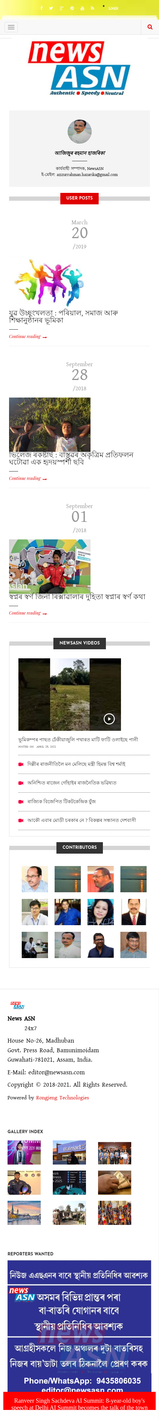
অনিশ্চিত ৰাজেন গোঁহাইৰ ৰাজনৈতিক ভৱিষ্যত (71, 782)
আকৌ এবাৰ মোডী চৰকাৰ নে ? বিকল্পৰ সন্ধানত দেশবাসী (81, 820)
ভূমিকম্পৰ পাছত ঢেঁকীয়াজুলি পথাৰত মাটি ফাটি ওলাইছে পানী (78, 739)
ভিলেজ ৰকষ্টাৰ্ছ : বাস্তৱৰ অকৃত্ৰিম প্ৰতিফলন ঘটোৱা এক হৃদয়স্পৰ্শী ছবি (71, 458)
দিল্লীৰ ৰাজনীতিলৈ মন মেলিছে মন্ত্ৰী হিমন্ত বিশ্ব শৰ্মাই (76, 764)
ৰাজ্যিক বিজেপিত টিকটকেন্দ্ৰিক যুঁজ (61, 801)
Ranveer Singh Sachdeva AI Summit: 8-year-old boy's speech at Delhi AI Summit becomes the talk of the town (79, 1404)
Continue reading (24, 336)
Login (113, 8)
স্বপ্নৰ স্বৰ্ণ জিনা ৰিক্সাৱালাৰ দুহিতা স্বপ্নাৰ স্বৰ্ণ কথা (77, 597)
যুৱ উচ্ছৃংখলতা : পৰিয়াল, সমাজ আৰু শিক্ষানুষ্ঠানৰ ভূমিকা (63, 316)
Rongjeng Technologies (62, 1098)
